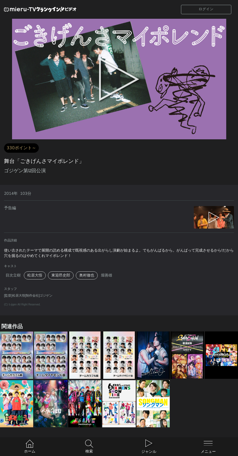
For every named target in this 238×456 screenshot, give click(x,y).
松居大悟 (34, 275)
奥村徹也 (86, 275)
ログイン (206, 9)
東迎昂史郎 (60, 275)
